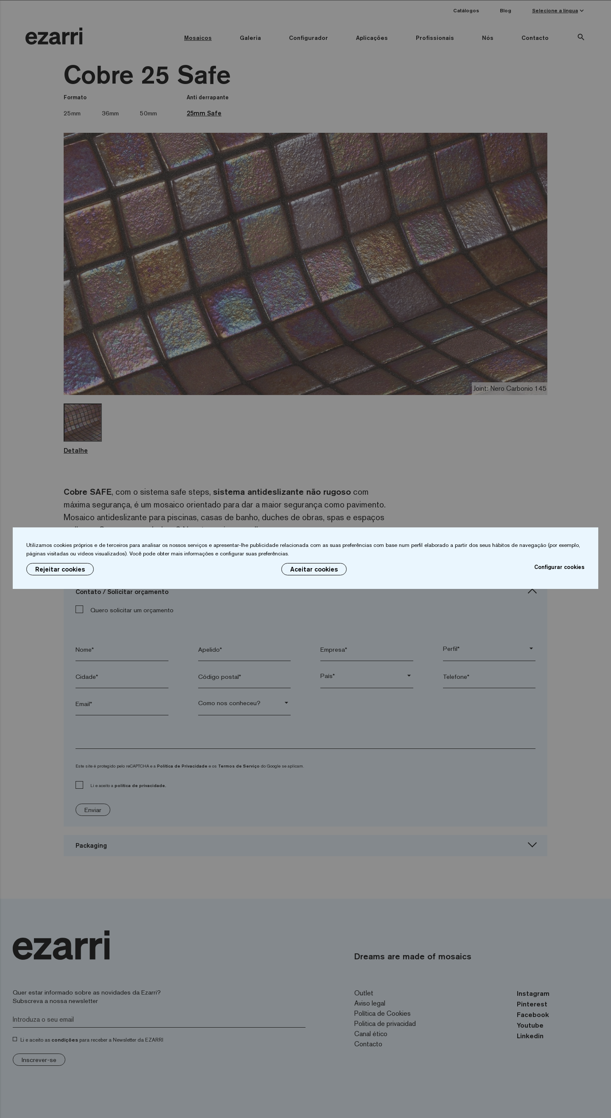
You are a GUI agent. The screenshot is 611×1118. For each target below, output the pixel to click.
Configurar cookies (559, 566)
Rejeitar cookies (60, 569)
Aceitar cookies (314, 569)
